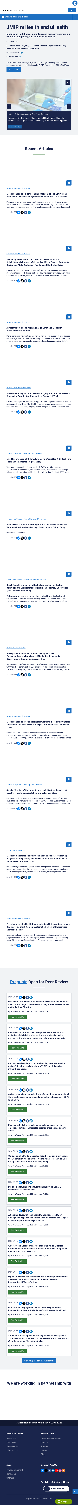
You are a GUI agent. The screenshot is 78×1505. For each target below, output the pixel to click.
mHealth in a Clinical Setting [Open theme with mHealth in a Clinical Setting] (16, 648)
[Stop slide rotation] (68, 82)
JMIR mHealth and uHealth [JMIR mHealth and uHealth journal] (37, 27)
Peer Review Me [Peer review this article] (17, 1017)
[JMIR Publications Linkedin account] (53, 1470)
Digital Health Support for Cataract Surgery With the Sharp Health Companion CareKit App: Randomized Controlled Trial (38, 395)
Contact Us (11, 1474)
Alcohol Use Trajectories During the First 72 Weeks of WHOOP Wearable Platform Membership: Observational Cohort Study (36, 526)
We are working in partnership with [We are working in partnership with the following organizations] (39, 1383)
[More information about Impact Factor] (22, 53)
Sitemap (10, 1478)
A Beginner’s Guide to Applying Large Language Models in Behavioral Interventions (34, 329)
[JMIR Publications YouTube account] (56, 1470)
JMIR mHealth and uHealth (15, 17)
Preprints (18, 982)
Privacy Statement (14, 1470)
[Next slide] (69, 107)
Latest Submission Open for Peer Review (28, 114)
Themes (44, 1446)
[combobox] (40, 10)
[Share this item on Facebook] (25, 212)
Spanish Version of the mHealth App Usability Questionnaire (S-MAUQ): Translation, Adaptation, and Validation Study (36, 792)
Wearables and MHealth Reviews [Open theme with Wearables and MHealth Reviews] (18, 189)
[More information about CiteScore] (20, 57)
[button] (75, 3)
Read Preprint (14, 127)
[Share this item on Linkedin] (29, 212)
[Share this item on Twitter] (22, 212)
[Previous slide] (9, 107)
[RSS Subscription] (63, 1470)
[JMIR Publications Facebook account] (49, 1470)
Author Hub (11, 1438)
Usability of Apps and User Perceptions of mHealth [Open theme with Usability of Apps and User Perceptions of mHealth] (24, 454)
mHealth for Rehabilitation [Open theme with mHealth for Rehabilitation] (15, 851)
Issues (44, 1450)
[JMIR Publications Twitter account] (46, 1470)
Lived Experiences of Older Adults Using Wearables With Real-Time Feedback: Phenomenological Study (38, 460)
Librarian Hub (12, 1450)
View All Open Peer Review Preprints (39, 1361)
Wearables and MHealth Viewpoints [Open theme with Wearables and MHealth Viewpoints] (18, 323)
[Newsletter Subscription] (56, 1488)
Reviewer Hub (12, 1446)
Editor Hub (11, 1442)
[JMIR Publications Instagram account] (60, 1470)
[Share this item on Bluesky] (18, 212)
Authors (44, 1442)
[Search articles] (72, 10)
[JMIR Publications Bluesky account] (42, 1470)
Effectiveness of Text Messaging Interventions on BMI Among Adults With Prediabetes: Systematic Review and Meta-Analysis (36, 195)
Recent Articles (39, 148)
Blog (43, 1454)
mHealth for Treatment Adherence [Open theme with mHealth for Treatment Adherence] (18, 388)
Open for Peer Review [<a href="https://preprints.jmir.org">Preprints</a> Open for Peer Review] (39, 982)
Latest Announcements (51, 1438)
